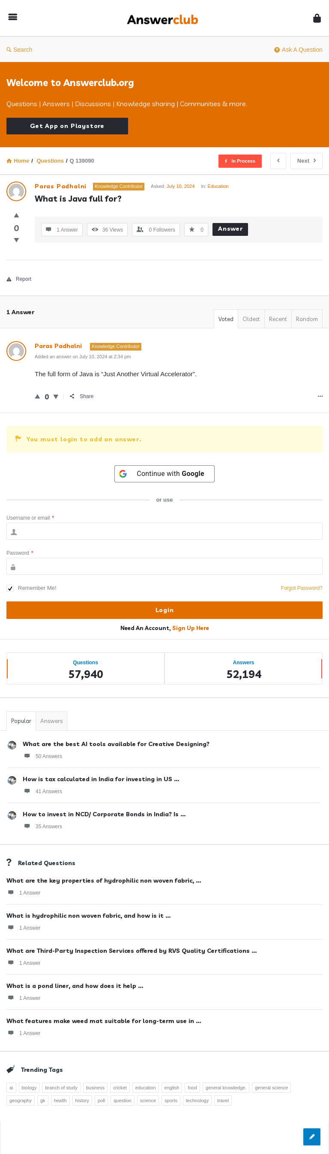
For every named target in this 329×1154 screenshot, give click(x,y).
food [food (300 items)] (192, 1087)
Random (307, 318)
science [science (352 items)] (148, 1100)
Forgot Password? (302, 588)
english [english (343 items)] (171, 1087)
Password (19, 553)
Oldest (251, 318)
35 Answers (42, 826)
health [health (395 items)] (60, 1100)
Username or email (30, 518)
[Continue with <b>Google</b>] (164, 473)
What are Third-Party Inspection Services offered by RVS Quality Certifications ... (131, 951)
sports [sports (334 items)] (170, 1100)
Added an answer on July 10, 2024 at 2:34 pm (83, 356)
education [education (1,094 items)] (145, 1087)
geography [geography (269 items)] (20, 1100)
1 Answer (23, 892)
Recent (278, 318)
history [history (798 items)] (82, 1100)
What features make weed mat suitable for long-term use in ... (103, 1021)
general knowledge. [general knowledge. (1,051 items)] (226, 1087)
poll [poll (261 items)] (101, 1100)
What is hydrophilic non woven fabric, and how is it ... (88, 915)
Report (18, 279)
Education (218, 186)
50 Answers (42, 755)
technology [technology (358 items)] (197, 1100)
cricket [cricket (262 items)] (120, 1087)
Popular (21, 720)
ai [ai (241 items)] (11, 1087)
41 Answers (42, 791)
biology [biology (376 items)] (29, 1087)
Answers (51, 720)
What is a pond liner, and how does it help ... (74, 986)
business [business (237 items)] (95, 1087)
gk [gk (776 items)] (42, 1100)
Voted (225, 318)
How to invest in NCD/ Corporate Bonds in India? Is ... (104, 814)
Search (19, 49)
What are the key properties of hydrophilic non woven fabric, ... (103, 880)
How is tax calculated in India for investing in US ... (101, 779)
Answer (230, 228)
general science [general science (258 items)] (271, 1087)
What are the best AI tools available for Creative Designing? (116, 744)
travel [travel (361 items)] (223, 1100)
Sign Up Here (190, 628)
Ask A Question (298, 49)
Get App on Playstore (67, 126)
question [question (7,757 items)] (123, 1100)
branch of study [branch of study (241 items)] (61, 1087)
